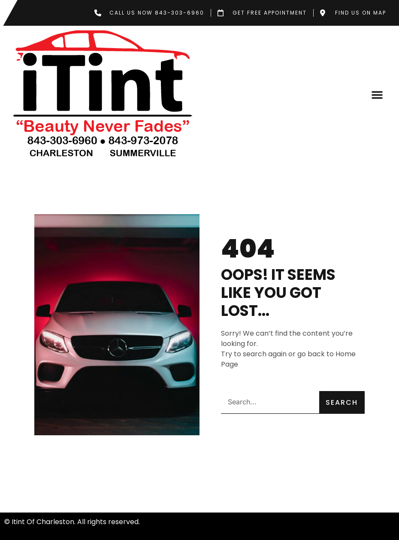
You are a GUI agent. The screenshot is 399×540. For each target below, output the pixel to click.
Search (342, 402)
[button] (377, 94)
